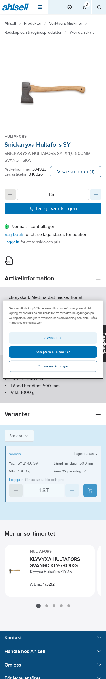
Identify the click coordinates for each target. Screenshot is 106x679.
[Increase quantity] (95, 194)
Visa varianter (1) (75, 171)
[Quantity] (53, 194)
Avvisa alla (52, 337)
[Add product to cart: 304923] (90, 490)
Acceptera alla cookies (53, 352)
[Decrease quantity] (10, 194)
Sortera (19, 435)
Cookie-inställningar (53, 366)
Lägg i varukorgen (53, 208)
